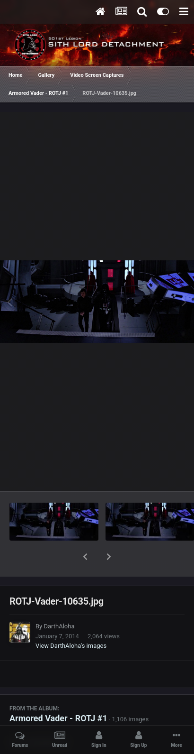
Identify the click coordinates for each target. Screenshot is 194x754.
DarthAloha (59, 601)
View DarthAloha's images (70, 621)
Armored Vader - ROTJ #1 (58, 694)
